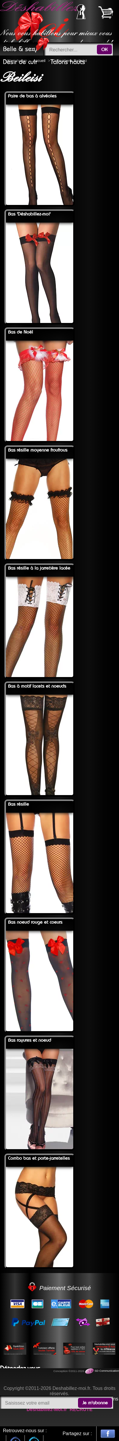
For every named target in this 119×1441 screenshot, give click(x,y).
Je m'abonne (95, 1402)
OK (104, 49)
